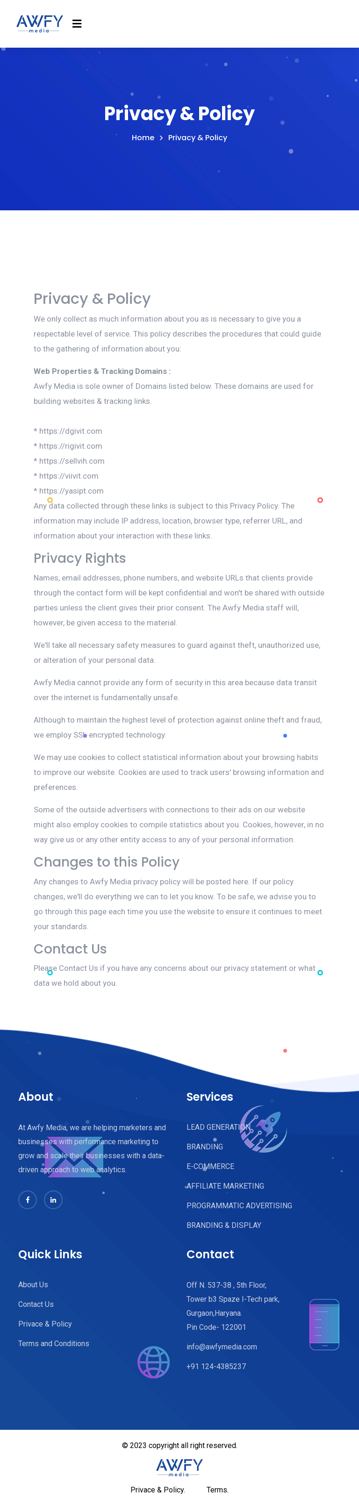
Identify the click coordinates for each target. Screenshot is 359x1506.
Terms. (218, 1489)
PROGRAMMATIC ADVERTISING (239, 1205)
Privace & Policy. (157, 1489)
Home (143, 138)
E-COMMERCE (210, 1166)
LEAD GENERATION (219, 1127)
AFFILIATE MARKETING (225, 1186)
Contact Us (36, 1304)
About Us (33, 1284)
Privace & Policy (45, 1324)
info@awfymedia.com (222, 1346)
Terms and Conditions (53, 1343)
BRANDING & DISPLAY (224, 1225)
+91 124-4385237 (216, 1366)
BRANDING (205, 1146)
